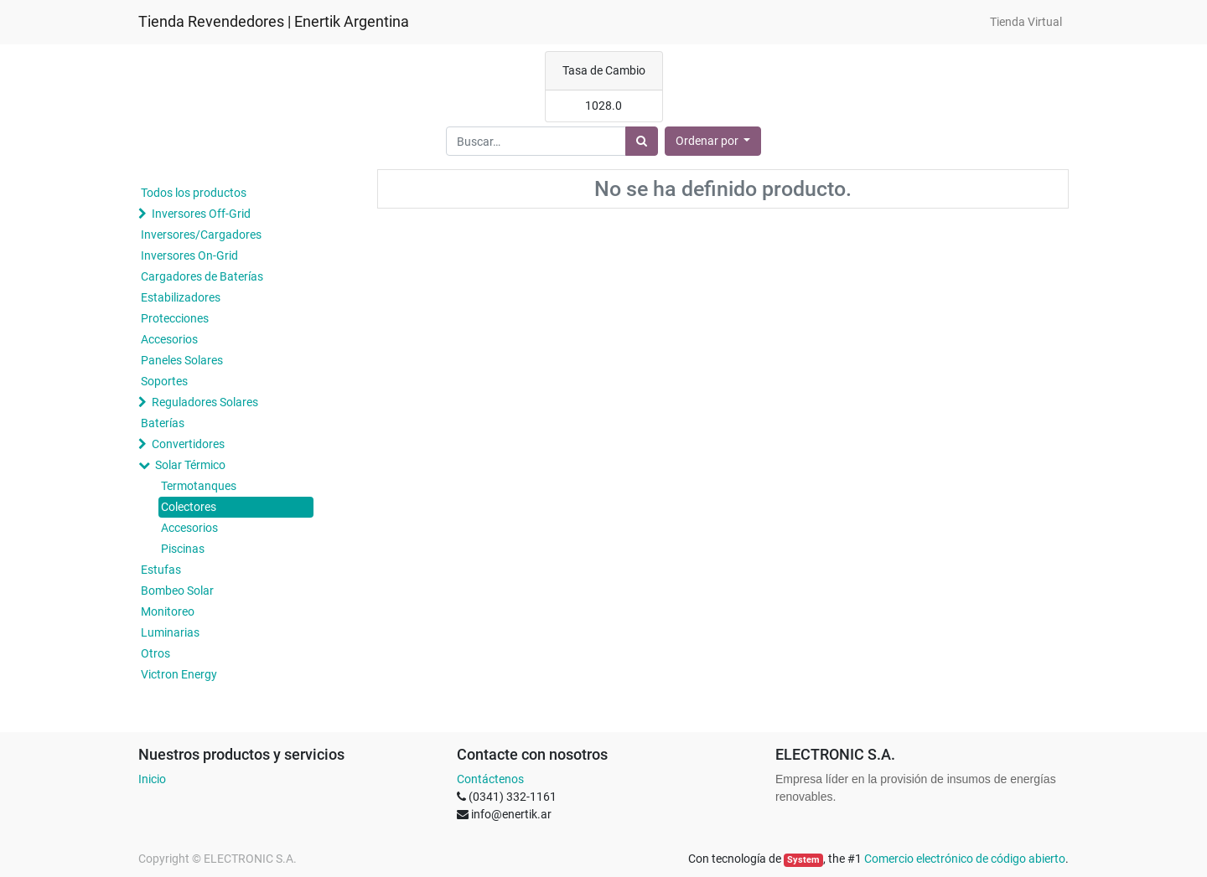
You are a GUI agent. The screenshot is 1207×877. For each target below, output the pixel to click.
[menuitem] (1026, 22)
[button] (713, 141)
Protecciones (175, 318)
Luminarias (170, 632)
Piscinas (183, 548)
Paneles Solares (182, 360)
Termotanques (198, 486)
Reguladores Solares (205, 402)
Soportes (164, 381)
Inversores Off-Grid (201, 213)
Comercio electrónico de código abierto (964, 858)
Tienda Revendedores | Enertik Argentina (273, 21)
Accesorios (169, 339)
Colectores (188, 506)
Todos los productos (193, 192)
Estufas (161, 569)
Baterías (162, 423)
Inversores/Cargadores (201, 234)
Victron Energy (179, 674)
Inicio (152, 779)
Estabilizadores (180, 297)
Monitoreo (167, 611)
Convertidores (188, 444)
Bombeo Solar (177, 590)
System (803, 859)
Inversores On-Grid (189, 255)
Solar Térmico (190, 465)
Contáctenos (490, 779)
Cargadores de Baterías (202, 276)
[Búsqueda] (641, 141)
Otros (155, 653)
